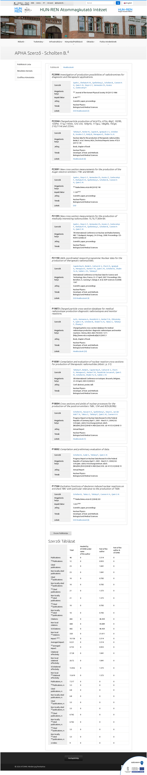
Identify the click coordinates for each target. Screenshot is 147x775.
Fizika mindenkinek (108, 43)
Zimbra (20, 3)
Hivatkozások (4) (82, 298)
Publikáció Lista (24, 64)
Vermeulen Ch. (99, 85)
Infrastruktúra (56, 42)
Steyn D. (109, 412)
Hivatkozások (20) (80, 351)
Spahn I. (76, 83)
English (128, 3)
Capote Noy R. (78, 266)
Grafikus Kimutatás (25, 77)
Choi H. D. (106, 266)
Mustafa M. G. (95, 319)
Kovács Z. (105, 177)
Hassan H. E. (87, 412)
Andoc (38, 3)
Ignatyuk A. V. (105, 132)
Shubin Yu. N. (109, 134)
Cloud (27, 3)
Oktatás (91, 42)
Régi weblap (25, 4)
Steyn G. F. (89, 85)
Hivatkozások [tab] (68, 67)
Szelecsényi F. (81, 88)
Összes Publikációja (61, 533)
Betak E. (88, 266)
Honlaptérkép (73, 758)
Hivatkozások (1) (79, 439)
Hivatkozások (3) (82, 111)
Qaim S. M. (80, 85)
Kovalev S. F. (80, 134)
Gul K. (75, 319)
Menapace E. (98, 134)
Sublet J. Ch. (83, 271)
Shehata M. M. (85, 83)
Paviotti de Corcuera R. (105, 372)
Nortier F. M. (91, 269)
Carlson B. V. (97, 266)
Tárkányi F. (77, 132)
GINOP (16, 4)
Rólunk (21, 42)
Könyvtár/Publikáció (73, 43)
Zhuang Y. (79, 324)
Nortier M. (86, 132)
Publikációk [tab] (54, 67)
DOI (74, 111)
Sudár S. (86, 455)
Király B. (89, 134)
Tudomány (39, 42)
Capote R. (94, 132)
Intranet (50, 3)
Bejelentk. (59, 3)
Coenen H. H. (113, 414)
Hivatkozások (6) (79, 159)
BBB (32, 3)
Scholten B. (108, 83)
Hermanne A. (83, 319)
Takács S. (109, 322)
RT (44, 3)
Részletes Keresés (24, 71)
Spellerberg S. (97, 83)
